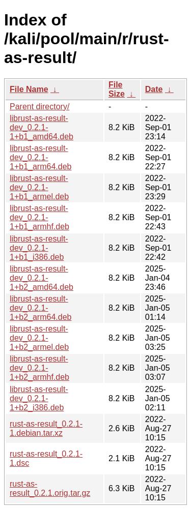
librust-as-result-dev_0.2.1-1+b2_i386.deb (39, 398)
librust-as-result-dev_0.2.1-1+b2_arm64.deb (40, 307)
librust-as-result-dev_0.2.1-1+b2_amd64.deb (41, 277)
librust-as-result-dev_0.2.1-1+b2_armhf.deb (39, 367)
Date (154, 89)
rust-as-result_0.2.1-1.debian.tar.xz (46, 428)
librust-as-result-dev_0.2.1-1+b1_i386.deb (39, 247)
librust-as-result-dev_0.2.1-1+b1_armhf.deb (39, 217)
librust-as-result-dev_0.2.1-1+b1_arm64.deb (40, 157)
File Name (29, 89)
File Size (116, 89)
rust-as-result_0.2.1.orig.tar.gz (50, 488)
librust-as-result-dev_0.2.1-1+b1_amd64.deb (41, 127)
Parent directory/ (39, 106)
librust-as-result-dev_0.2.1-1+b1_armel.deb (39, 187)
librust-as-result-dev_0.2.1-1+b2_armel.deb (39, 337)
